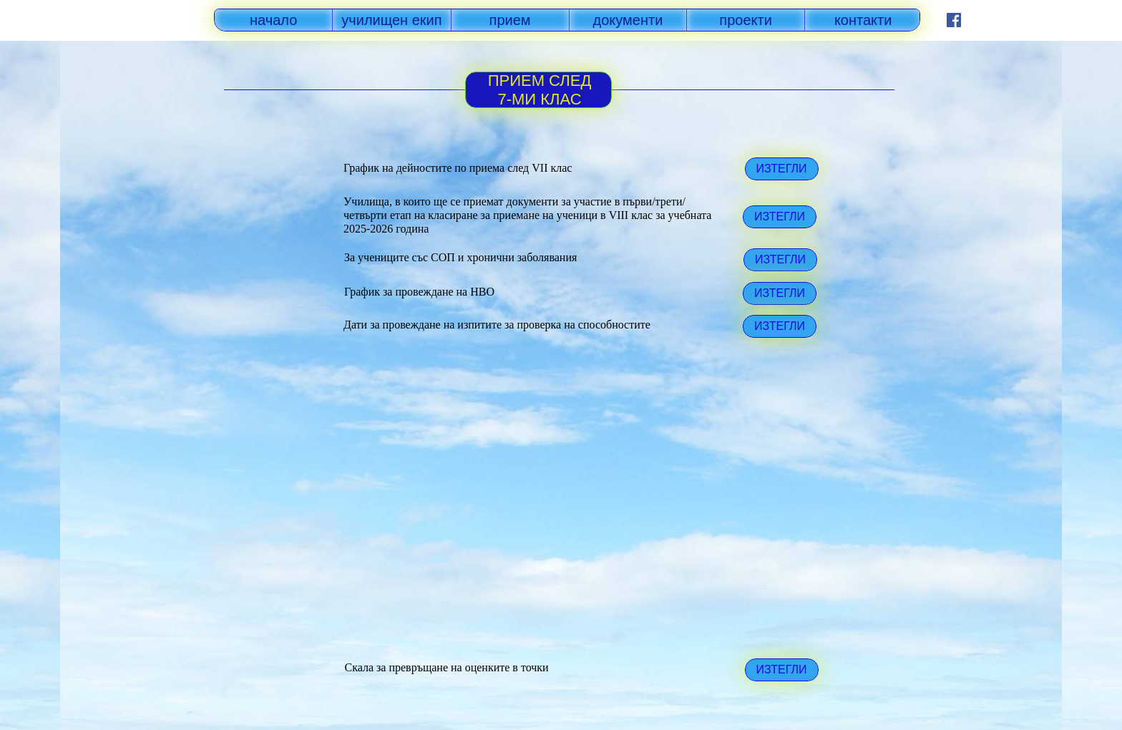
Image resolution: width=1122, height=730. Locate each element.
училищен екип (391, 20)
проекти (745, 20)
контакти (863, 20)
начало (273, 20)
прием (510, 20)
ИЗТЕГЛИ (779, 216)
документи (628, 20)
